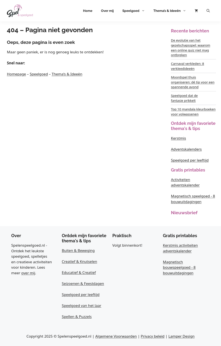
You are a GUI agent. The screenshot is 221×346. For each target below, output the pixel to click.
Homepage (16, 73)
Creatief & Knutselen (79, 261)
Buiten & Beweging (78, 250)
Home (87, 11)
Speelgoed (135, 10)
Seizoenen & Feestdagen (83, 283)
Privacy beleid (152, 336)
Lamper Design (181, 336)
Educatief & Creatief (79, 272)
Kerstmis (178, 138)
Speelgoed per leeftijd (190, 160)
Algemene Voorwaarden (116, 336)
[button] (208, 10)
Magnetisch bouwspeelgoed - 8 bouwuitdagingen (179, 267)
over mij (28, 272)
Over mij (107, 11)
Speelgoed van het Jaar (81, 305)
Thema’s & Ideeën (171, 10)
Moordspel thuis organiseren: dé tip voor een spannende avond (193, 82)
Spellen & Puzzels (77, 316)
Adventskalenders (186, 149)
